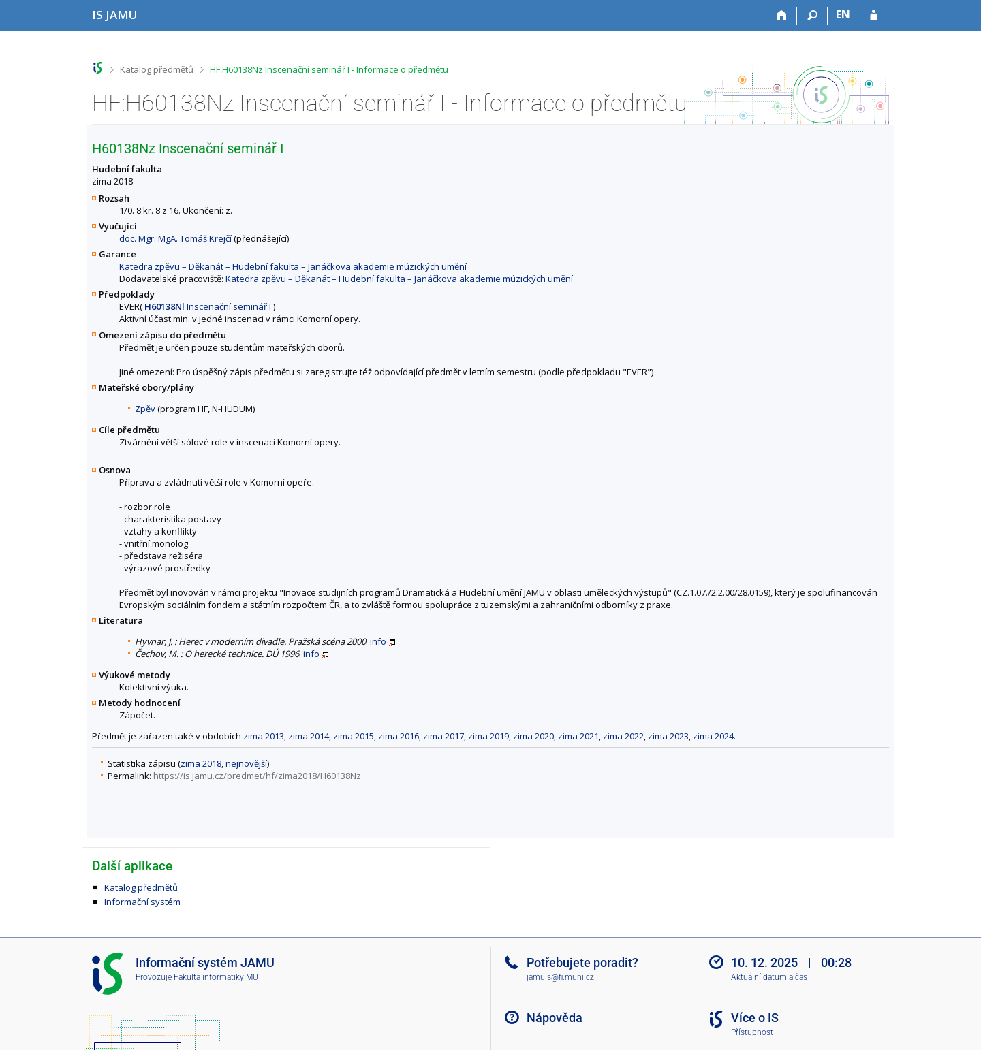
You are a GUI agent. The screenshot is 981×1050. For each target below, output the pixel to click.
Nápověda (554, 1018)
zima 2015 (353, 736)
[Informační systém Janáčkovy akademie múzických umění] (115, 14)
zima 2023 (668, 736)
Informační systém (142, 901)
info (378, 641)
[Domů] (781, 16)
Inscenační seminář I (207, 306)
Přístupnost (752, 1032)
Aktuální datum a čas (769, 977)
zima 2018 (201, 763)
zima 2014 (308, 736)
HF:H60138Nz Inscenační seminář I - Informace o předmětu (329, 69)
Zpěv (145, 408)
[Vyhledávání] (812, 16)
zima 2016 (398, 736)
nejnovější (246, 763)
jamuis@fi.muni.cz (560, 977)
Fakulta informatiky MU (216, 977)
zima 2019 (488, 736)
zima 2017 (443, 736)
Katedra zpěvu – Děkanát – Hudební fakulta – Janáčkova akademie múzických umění (293, 266)
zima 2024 (713, 736)
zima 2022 (623, 736)
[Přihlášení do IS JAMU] (873, 16)
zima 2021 (578, 736)
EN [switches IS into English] (843, 14)
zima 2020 (533, 736)
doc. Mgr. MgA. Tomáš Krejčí (175, 238)
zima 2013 (263, 736)
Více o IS (755, 1018)
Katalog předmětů (156, 69)
